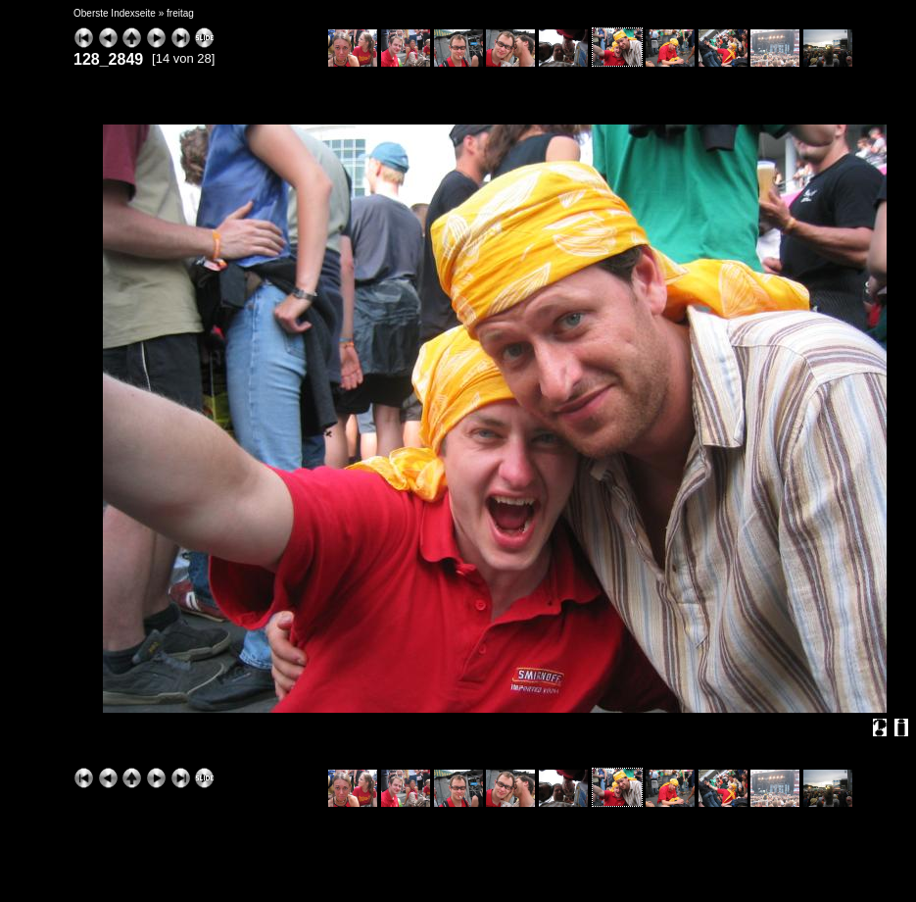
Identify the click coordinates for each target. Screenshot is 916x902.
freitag (180, 13)
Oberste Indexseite (114, 13)
